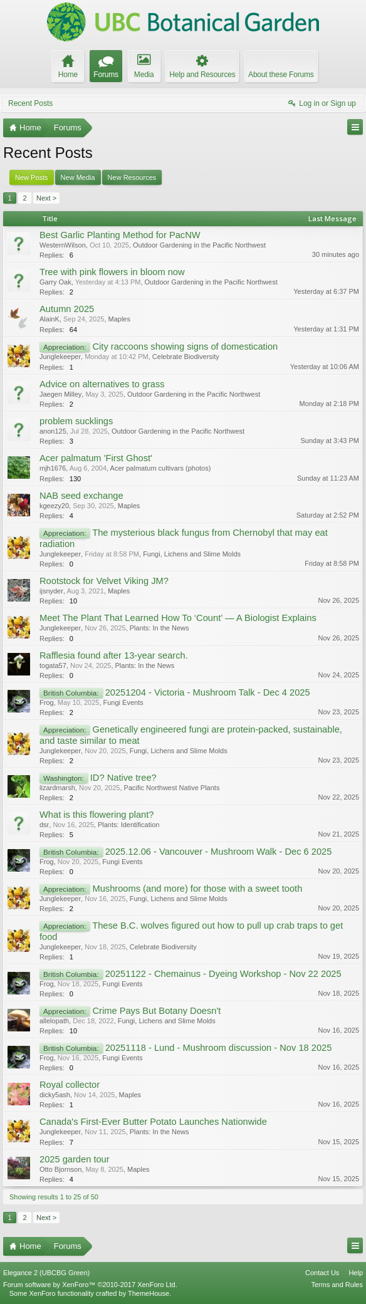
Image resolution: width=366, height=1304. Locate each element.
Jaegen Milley (60, 394)
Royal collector (69, 1085)
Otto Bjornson (60, 1169)
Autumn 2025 (66, 309)
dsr (44, 824)
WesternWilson (62, 245)
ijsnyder (51, 591)
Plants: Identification (128, 824)
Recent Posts (30, 103)
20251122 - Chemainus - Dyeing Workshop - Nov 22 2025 (223, 974)
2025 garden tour (74, 1159)
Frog (46, 702)
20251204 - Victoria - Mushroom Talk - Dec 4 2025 (207, 692)
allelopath (54, 1021)
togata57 (52, 665)
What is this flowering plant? (96, 815)
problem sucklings (76, 421)
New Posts (31, 177)
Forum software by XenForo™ (90, 1284)
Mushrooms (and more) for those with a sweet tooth (197, 889)
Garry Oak (55, 282)
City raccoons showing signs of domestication (185, 347)
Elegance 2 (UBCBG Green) (46, 1272)
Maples (119, 319)
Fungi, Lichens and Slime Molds (192, 554)
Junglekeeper (60, 356)
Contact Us (322, 1272)
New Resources (132, 177)
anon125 (52, 431)
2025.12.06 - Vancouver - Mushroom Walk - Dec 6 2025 (218, 852)
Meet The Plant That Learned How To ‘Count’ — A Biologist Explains (177, 618)
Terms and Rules (337, 1284)
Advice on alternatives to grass (102, 384)
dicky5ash (54, 1094)
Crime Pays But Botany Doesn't (156, 1011)
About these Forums (280, 74)
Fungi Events (123, 702)
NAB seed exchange (81, 496)
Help (355, 1272)
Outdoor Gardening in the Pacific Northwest (199, 245)
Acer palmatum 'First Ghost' (95, 458)
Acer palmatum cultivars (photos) (160, 468)
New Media (78, 177)
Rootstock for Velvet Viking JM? (104, 581)
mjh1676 (52, 468)
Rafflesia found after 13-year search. (113, 655)
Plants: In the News (159, 628)
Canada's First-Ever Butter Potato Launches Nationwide (153, 1122)
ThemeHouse (148, 1293)
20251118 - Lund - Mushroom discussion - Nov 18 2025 (218, 1048)
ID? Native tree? (123, 778)
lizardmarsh (57, 787)
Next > (46, 198)
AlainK (49, 319)
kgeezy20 (54, 505)
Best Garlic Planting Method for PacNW (120, 235)
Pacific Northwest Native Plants (172, 787)
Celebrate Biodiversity (185, 356)
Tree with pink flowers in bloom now (112, 272)
